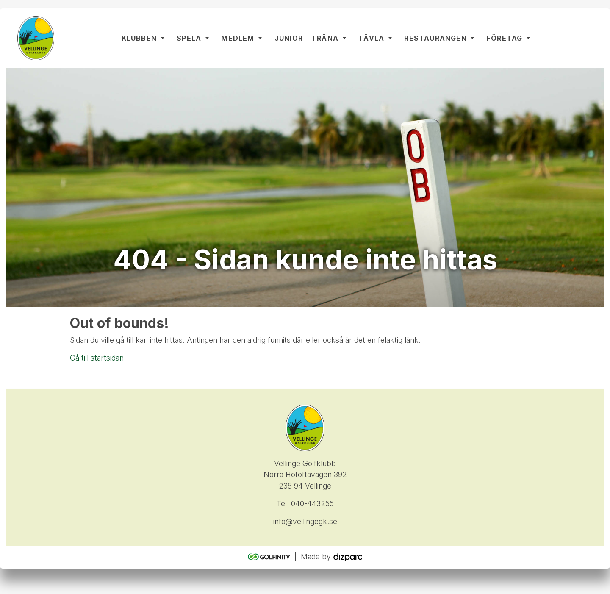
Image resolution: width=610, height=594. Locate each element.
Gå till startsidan (97, 357)
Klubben (139, 38)
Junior (288, 38)
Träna (324, 38)
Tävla (371, 38)
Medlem (237, 38)
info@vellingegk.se (305, 521)
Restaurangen (435, 38)
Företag (504, 38)
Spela (189, 38)
